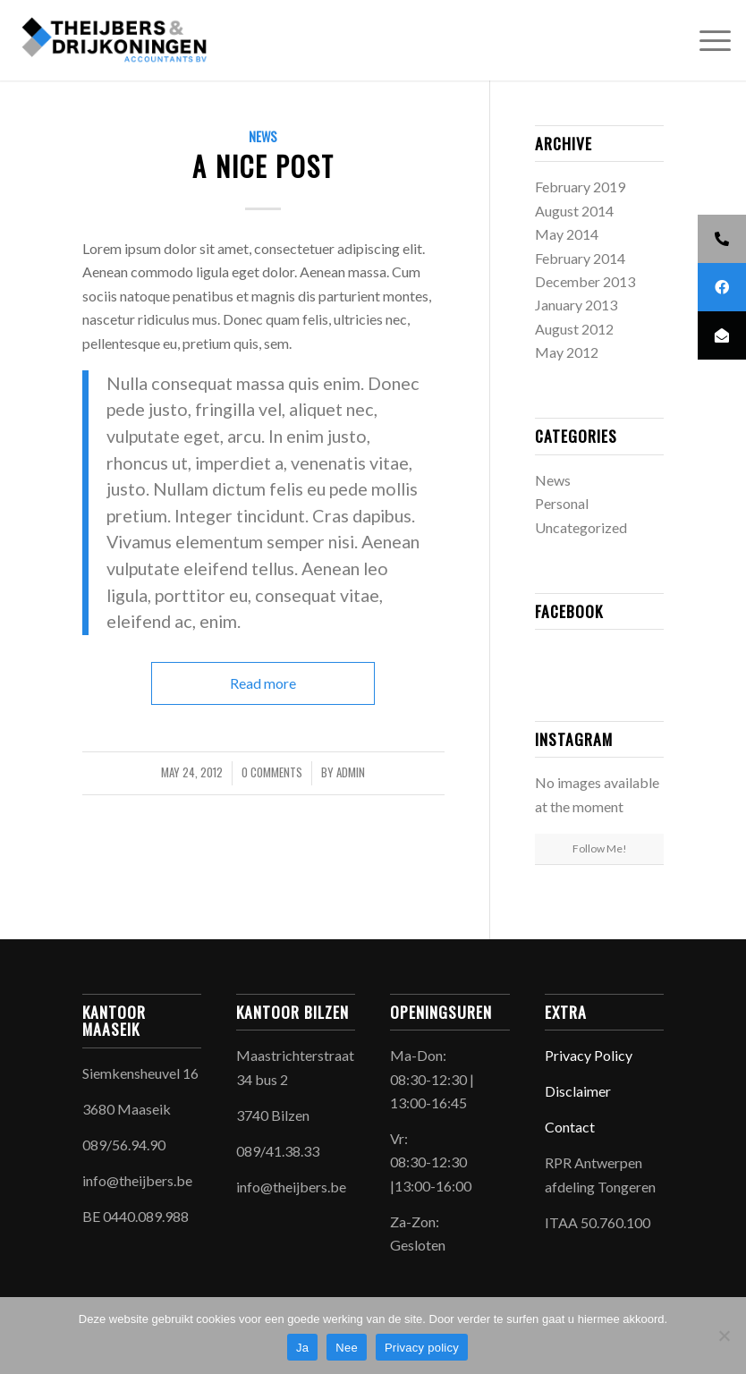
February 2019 (580, 186)
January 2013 (576, 304)
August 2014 (574, 210)
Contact (570, 1126)
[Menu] (706, 40)
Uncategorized (581, 527)
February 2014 (580, 258)
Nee (346, 1347)
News (263, 136)
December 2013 (585, 281)
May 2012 (566, 352)
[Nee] (724, 1335)
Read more (263, 682)
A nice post (263, 166)
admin (350, 772)
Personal (562, 503)
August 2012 (574, 328)
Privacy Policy (590, 1055)
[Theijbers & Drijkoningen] (115, 40)
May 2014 (566, 233)
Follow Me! (599, 848)
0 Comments (272, 772)
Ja (302, 1347)
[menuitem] (706, 40)
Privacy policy (422, 1347)
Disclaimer (578, 1090)
